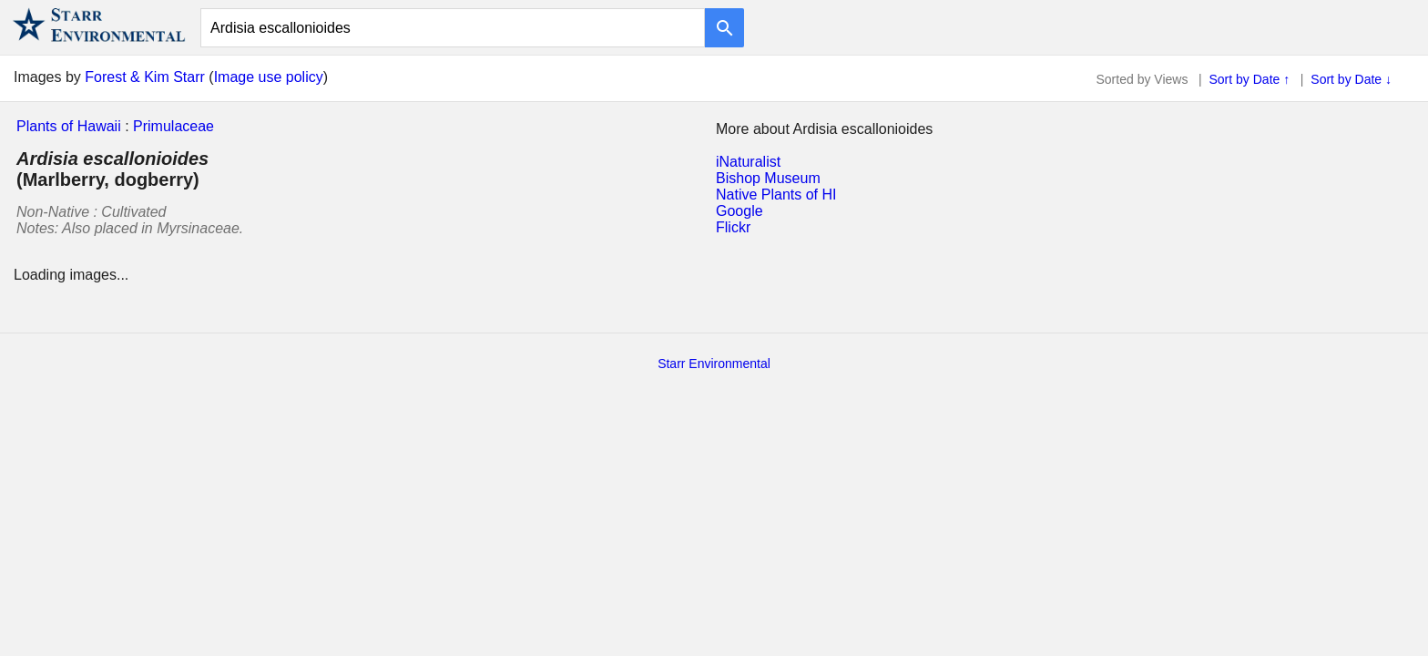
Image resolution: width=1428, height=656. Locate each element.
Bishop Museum (768, 178)
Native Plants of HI (776, 194)
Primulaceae (173, 126)
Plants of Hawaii (68, 126)
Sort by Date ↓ (1351, 79)
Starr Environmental (714, 363)
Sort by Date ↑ (1249, 79)
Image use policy (268, 77)
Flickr (733, 227)
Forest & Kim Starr (145, 77)
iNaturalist (748, 161)
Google (739, 211)
